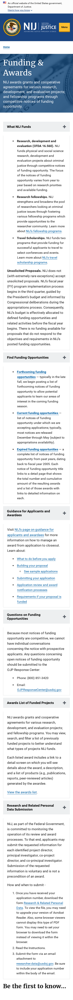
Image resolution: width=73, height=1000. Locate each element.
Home (6, 47)
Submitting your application (36, 578)
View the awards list (22, 792)
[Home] (40, 27)
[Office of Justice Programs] (12, 27)
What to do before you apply (36, 559)
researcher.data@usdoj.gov (34, 963)
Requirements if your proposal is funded (39, 599)
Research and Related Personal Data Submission (30, 807)
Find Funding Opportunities (28, 357)
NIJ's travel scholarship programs (37, 260)
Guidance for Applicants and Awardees (28, 513)
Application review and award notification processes (37, 587)
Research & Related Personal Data (39, 905)
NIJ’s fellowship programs (44, 231)
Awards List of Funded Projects (30, 703)
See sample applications (41, 571)
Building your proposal (32, 565)
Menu (64, 27)
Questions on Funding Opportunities (23, 617)
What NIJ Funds (19, 127)
